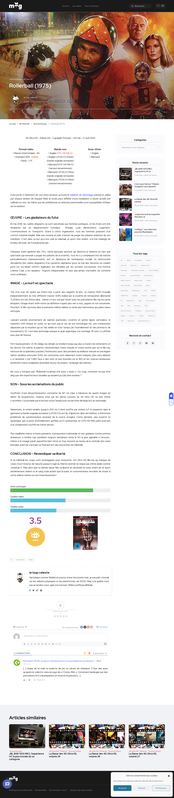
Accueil (12, 123)
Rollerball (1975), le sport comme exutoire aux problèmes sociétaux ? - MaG (62, 661)
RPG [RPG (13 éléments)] (146, 306)
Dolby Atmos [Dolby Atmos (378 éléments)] (148, 275)
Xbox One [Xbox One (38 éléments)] (130, 321)
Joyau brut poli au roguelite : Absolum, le (147, 215)
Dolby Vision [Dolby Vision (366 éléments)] (138, 281)
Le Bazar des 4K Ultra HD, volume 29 (63, 755)
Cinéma (65, 6)
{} (56, 644)
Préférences (161, 788)
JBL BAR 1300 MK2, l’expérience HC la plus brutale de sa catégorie (26, 756)
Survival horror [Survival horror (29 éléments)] (150, 311)
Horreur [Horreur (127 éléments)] (144, 296)
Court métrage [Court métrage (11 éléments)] (153, 270)
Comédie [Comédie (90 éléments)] (124, 270)
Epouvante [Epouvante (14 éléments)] (124, 291)
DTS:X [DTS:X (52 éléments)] (148, 286)
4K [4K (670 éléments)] (122, 260)
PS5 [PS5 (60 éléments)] (128, 306)
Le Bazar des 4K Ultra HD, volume (146, 200)
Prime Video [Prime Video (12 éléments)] (150, 301)
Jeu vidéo (76, 6)
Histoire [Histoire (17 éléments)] (135, 296)
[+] (59, 644)
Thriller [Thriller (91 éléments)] (141, 316)
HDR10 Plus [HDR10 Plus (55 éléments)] (124, 296)
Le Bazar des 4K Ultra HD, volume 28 (103, 755)
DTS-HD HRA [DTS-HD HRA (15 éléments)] (125, 286)
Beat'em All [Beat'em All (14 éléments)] (145, 265)
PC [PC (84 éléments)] (122, 301)
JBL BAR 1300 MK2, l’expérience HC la (143, 170)
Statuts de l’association (81, 790)
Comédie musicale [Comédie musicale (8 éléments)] (137, 270)
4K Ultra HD (24, 123)
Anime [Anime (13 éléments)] (148, 260)
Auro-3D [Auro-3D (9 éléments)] (123, 265)
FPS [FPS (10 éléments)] (145, 291)
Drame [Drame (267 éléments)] (149, 281)
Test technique (91, 6)
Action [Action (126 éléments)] (129, 260)
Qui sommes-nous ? (58, 790)
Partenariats (41, 790)
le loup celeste (39, 572)
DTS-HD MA (59, 101)
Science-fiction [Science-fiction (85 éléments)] (126, 311)
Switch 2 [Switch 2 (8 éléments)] (132, 316)
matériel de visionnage (81, 194)
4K (50, 101)
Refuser (141, 788)
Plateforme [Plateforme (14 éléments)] (130, 301)
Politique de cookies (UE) (20, 790)
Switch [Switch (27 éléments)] (123, 316)
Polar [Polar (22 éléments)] (140, 301)
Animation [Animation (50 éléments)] (138, 260)
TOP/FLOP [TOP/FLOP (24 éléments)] (151, 316)
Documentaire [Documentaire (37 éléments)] (135, 275)
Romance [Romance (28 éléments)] (137, 306)
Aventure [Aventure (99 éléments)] (133, 265)
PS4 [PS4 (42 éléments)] (122, 306)
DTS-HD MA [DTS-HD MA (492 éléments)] (138, 286)
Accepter (122, 788)
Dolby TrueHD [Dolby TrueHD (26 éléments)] (125, 281)
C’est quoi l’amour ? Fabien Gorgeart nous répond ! (146, 185)
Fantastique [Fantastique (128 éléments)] (136, 291)
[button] (169, 775)
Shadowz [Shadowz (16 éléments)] (138, 311)
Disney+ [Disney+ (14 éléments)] (123, 275)
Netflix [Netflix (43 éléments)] (153, 296)
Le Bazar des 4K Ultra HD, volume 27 (143, 755)
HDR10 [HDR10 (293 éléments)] (153, 291)
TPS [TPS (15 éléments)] (122, 321)
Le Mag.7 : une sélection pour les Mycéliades (145, 230)
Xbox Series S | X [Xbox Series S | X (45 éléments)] (144, 321)
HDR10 (70, 101)
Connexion (102, 627)
